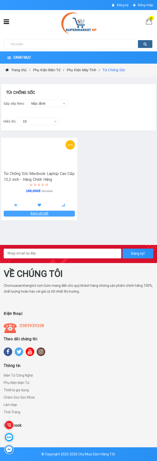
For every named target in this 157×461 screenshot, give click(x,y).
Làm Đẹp (10, 405)
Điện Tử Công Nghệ (18, 375)
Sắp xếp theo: (14, 103)
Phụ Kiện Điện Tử (16, 383)
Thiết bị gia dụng (16, 390)
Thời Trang (12, 412)
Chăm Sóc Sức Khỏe (19, 397)
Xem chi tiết (39, 213)
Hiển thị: (9, 121)
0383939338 (32, 325)
